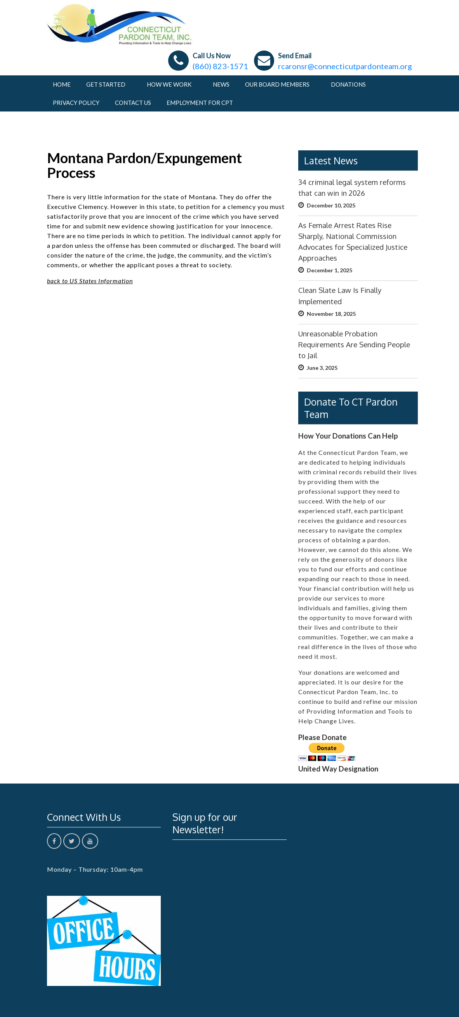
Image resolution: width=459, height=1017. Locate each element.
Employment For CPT (200, 102)
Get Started (105, 84)
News (221, 84)
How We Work (169, 84)
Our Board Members (277, 84)
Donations (348, 84)
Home (62, 84)
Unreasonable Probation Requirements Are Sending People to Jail (354, 344)
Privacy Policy (76, 102)
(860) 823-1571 (220, 66)
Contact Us (133, 102)
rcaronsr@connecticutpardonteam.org (345, 66)
